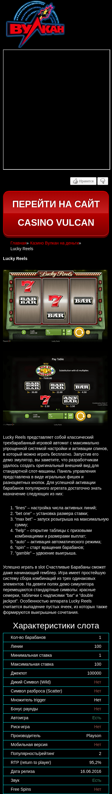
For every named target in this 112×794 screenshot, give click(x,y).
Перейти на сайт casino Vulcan (56, 213)
